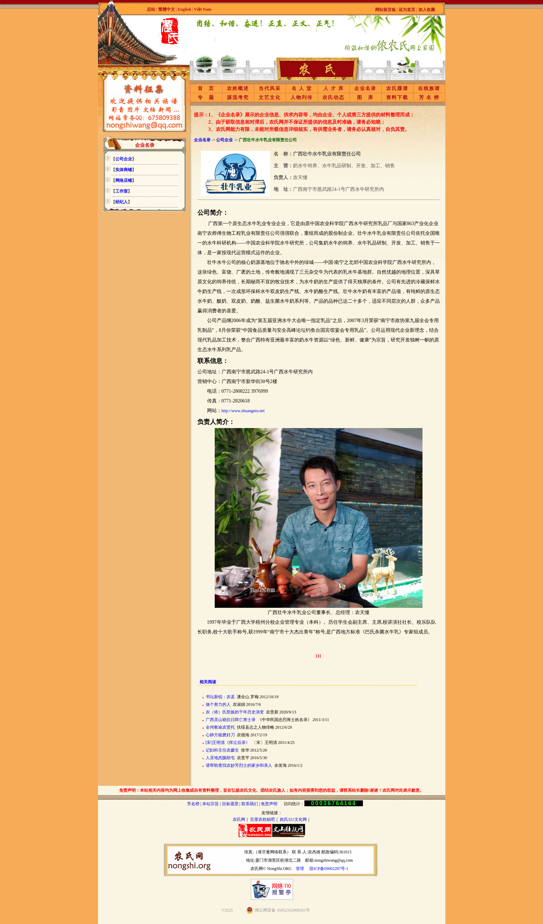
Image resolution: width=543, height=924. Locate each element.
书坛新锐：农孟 (220, 696)
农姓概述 (238, 88)
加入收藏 (426, 9)
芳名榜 (193, 803)
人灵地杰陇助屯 (220, 757)
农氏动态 (333, 97)
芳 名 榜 (429, 97)
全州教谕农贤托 (220, 727)
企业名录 (365, 88)
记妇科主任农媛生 (222, 750)
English (185, 9)
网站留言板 (385, 9)
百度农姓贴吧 (262, 819)
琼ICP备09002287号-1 (328, 868)
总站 (151, 9)
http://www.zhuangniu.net (243, 410)
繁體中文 (166, 9)
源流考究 (238, 97)
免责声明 (269, 803)
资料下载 (397, 97)
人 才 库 (333, 88)
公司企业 (224, 139)
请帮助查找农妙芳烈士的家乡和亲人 (239, 765)
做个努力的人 (218, 704)
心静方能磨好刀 (220, 734)
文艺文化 (270, 97)
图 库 (365, 97)
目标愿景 (230, 803)
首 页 (206, 88)
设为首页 (407, 9)
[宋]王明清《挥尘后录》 (228, 742)
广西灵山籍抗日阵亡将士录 (231, 719)
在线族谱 (429, 88)
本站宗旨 (210, 803)
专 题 (206, 97)
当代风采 (270, 88)
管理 (300, 868)
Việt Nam (202, 9)
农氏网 (239, 819)
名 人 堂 (302, 88)
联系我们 (249, 803)
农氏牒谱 (397, 88)
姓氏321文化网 (293, 819)
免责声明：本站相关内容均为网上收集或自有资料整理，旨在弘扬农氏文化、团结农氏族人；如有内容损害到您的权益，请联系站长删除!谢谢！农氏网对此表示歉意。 (271, 790)
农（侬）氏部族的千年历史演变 (235, 712)
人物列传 (302, 97)
